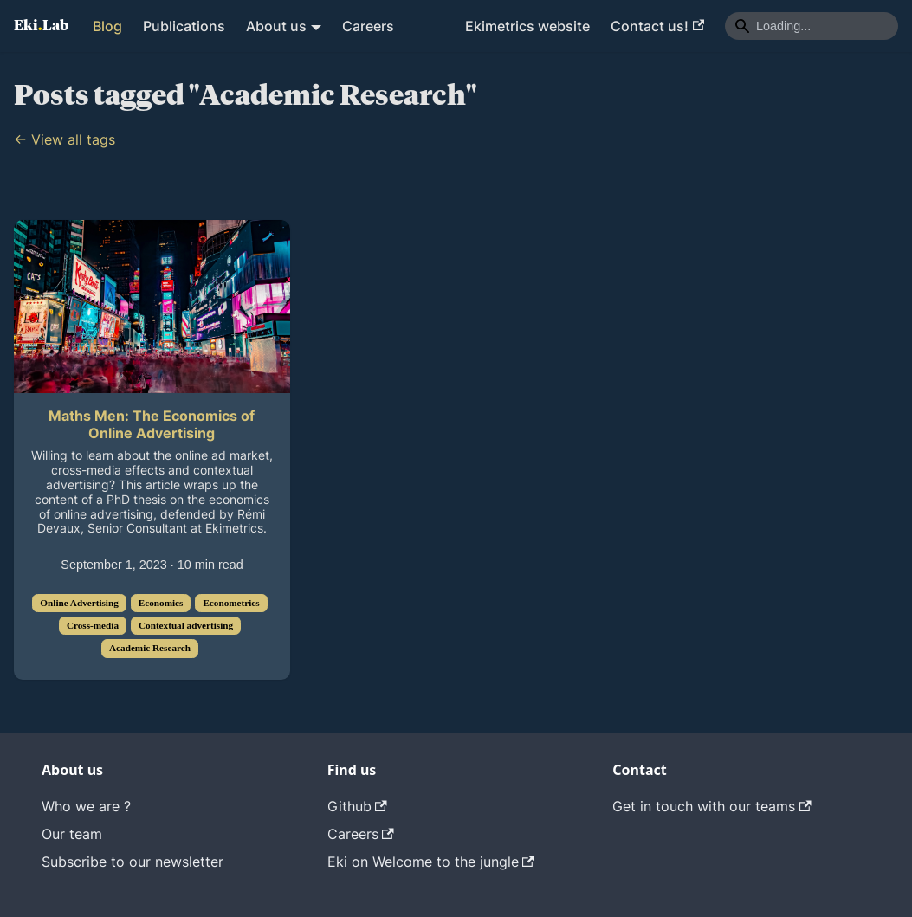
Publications (184, 26)
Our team (72, 834)
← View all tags (64, 139)
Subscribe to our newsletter (132, 861)
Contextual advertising (186, 625)
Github (357, 806)
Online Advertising (79, 602)
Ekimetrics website (527, 26)
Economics (161, 602)
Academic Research (150, 648)
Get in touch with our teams (711, 806)
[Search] (811, 26)
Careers (368, 26)
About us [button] (276, 26)
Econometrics (231, 602)
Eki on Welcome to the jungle (430, 861)
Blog (107, 26)
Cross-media (93, 625)
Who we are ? (86, 806)
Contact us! (657, 26)
